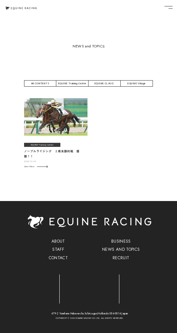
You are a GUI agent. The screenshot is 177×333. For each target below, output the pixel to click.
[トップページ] (21, 8)
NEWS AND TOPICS (121, 249)
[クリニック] (89, 286)
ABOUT (58, 241)
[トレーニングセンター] (30, 286)
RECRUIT (121, 258)
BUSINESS (121, 241)
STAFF (58, 249)
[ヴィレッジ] (149, 287)
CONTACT (58, 258)
